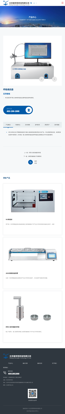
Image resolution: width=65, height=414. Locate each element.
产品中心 (10, 363)
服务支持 (39, 363)
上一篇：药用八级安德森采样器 (32, 152)
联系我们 (5, 367)
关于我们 (54, 363)
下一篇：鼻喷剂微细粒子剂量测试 (32, 156)
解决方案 (25, 363)
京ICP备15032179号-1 (32, 411)
